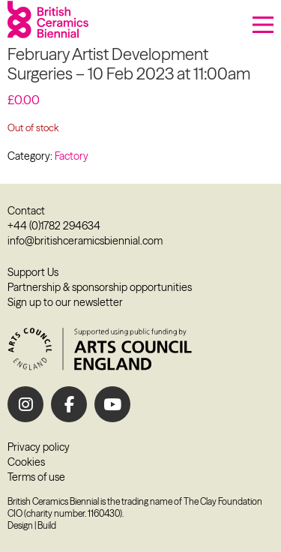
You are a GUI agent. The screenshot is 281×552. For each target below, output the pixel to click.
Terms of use (36, 477)
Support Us (32, 272)
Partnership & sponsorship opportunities (99, 287)
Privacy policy (38, 447)
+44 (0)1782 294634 (53, 225)
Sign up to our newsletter (65, 302)
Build (46, 525)
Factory (71, 156)
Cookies (26, 462)
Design (20, 525)
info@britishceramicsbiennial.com (85, 241)
